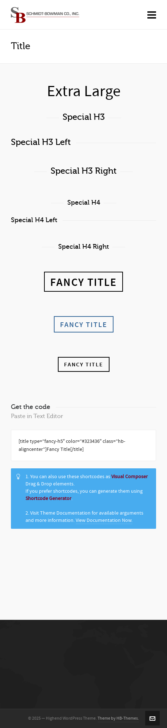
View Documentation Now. (104, 520)
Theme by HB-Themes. (118, 718)
